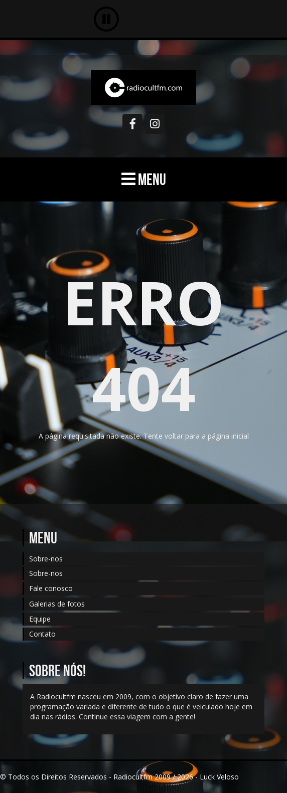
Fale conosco (51, 588)
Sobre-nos (46, 558)
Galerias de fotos (57, 604)
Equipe (40, 619)
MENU (143, 179)
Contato (42, 634)
